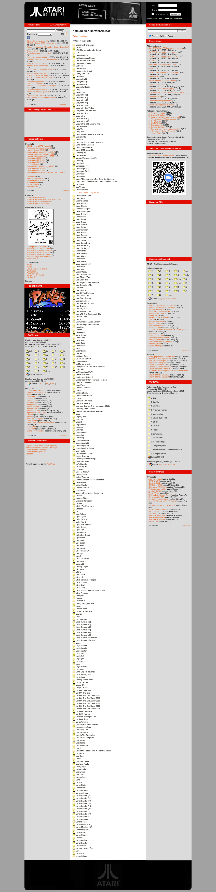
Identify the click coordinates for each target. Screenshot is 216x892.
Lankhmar (79, 174)
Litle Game (79, 574)
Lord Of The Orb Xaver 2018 (86, 698)
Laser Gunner (80, 224)
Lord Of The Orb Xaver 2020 (86, 703)
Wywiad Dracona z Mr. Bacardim (161, 307)
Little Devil (79, 585)
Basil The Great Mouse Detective (40, 423)
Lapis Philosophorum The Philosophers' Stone (95, 182)
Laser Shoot (79, 240)
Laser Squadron (81, 243)
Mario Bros (31, 402)
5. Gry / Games (154, 121)
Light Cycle (79, 517)
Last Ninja (79, 288)
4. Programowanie (157, 410)
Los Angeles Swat (82, 727)
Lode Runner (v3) (82, 627)
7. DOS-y (153, 422)
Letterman (79, 490)
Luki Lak (78, 775)
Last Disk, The (80, 280)
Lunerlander (79, 846)
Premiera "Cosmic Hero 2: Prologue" (42, 86)
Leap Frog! (79, 385)
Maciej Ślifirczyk (155, 340)
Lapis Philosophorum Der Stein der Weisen (93, 179)
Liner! (77, 556)
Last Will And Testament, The (87, 314)
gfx (186, 275)
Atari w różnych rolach (157, 515)
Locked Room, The (82, 611)
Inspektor (31, 429)
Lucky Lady (79, 769)
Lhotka (77, 496)
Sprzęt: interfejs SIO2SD (158, 377)
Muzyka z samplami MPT (37, 73)
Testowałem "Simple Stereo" (160, 495)
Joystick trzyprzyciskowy (158, 499)
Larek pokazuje (33, 164)
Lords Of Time (80, 719)
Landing (78, 161)
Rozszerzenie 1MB (156, 497)
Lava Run (78, 327)
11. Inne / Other (154, 133)
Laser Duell (79, 217)
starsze (66, 191)
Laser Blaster (80, 206)
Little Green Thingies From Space (89, 590)
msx (177, 283)
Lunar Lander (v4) (82, 803)
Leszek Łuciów (154, 328)
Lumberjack (79, 777)
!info (169, 279)
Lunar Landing (80, 819)
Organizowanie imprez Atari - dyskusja (42, 446)
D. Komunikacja (156, 442)
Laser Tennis (80, 253)
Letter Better (80, 482)
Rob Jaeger (153, 334)
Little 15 (78, 577)
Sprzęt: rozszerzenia (156, 365)
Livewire (78, 598)
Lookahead (79, 677)
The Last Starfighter (35, 419)
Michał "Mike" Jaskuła (157, 313)
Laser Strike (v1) (81, 246)
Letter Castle (80, 485)
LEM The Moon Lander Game (87, 50)
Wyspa (30, 415)
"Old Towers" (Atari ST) (36, 390)
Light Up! (78, 530)
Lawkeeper (79, 332)
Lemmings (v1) (81, 440)
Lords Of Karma (81, 714)
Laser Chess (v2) (81, 211)
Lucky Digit (79, 767)
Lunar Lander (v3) (82, 801)
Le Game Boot (80, 356)
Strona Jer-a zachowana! (37, 41)
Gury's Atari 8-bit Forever (37, 269)
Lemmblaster (80, 432)
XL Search (31, 277)
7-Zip (47, 384)
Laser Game (79, 219)
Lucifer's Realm (81, 764)
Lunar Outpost (80, 830)
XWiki (29, 267)
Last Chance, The (82, 275)
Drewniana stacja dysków (37, 90)
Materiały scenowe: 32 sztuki (39, 249)
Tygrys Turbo (153, 493)
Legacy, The (79, 417)
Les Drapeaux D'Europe (85, 459)
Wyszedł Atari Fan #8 (36, 96)
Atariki (29, 265)
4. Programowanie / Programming (162, 119)
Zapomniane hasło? (155, 18)
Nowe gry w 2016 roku (36, 168)
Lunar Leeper (80, 822)
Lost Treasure (80, 746)
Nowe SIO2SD (154, 483)
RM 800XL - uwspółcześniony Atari (162, 52)
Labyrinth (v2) (80, 98)
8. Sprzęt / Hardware (157, 127)
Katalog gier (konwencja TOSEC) (39, 379)
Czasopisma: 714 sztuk (36, 247)
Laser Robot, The (82, 238)
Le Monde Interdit (82, 364)
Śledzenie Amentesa (156, 326)
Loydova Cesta (81, 761)
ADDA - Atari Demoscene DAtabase (162, 264)
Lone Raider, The (82, 674)
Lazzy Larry (79, 351)
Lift (75, 511)
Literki (77, 572)
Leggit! (77, 422)
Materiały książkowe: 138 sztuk (40, 251)
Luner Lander (80, 843)
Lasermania (79, 261)
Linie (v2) (78, 564)
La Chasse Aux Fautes (84, 58)
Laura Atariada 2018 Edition (86, 322)
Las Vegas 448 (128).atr (89, 193)
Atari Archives (32, 273)
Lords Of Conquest (82, 711)
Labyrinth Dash (81, 105)
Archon (30, 417)
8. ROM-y (153, 426)
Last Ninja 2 (79, 290)
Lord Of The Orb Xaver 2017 (86, 696)
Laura (77, 319)
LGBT (77, 53)
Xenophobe (31, 404)
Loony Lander (80, 682)
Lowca (77, 759)
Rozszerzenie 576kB (157, 509)
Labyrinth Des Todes (83, 108)
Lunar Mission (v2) (82, 827)
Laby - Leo (79, 92)
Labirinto (78, 76)
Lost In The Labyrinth (83, 738)
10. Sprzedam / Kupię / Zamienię (162, 131)
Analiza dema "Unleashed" (38, 65)
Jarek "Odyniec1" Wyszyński (160, 342)
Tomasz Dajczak (155, 309)
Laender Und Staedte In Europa (88, 134)
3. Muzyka (153, 406)
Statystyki (30, 454)
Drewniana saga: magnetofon (39, 53)
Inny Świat (31, 427)
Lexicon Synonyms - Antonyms (88, 493)
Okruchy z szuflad (34, 84)
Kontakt (28, 281)
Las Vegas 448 (80, 189)
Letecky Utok (80, 475)
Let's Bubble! (80, 464)
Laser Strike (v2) (81, 248)
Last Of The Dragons (83, 293)
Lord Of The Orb (81, 693)
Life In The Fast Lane (83, 506)
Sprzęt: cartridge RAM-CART (160, 369)
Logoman (78, 669)
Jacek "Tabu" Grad (156, 336)
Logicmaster (80, 651)
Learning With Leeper (83, 409)
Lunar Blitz (79, 788)
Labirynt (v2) (80, 82)
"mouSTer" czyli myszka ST (159, 359)
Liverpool (78, 595)
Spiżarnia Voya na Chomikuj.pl (39, 257)
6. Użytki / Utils (154, 123)
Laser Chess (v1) (81, 209)
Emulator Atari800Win (36, 197)
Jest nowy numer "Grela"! (37, 57)
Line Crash (79, 543)
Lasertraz (78, 269)
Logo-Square (80, 667)
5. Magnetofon (155, 414)
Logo (76, 664)
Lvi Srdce (78, 853)
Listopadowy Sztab (156, 85)
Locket (77, 614)
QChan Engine (33, 184)
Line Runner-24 (81, 551)
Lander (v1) (79, 153)
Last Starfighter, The (83, 303)
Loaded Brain (80, 609)
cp (185, 271)
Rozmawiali (152, 303)
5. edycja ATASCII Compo (37, 75)
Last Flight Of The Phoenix (86, 282)
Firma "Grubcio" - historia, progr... (162, 89)
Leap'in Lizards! (81, 388)
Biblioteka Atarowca (34, 207)
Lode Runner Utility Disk (85, 638)
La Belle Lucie (80, 55)
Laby (76, 90)
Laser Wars (79, 256)
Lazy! (76, 348)
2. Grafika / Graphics (157, 115)
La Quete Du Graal (82, 71)
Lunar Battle (79, 785)
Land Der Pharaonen (83, 145)
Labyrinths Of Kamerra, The (86, 124)
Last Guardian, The (82, 285)
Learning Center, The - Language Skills (91, 406)
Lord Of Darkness (82, 690)
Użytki (161, 36)
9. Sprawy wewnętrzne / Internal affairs (164, 129)
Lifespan (78, 509)
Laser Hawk (79, 227)
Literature (78, 569)
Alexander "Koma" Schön (158, 338)
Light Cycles (80, 519)
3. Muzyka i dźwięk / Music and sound (164, 117)
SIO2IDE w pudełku (156, 517)
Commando (32, 400)
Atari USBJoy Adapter (157, 361)
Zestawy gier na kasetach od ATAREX (164, 72)
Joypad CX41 (32, 51)
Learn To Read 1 (81, 403)
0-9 (29, 351)
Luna (76, 780)
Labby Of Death (81, 74)
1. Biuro (153, 398)
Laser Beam (79, 203)
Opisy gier (29, 388)
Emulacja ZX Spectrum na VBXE (40, 166)
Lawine (77, 330)
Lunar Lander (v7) (82, 811)
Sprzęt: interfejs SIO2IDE (158, 375)
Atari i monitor (32, 186)
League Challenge (82, 382)
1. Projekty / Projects (157, 113)
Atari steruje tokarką (156, 519)
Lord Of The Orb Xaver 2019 (86, 701)
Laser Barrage (80, 201)
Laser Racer (79, 232)
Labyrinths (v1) (81, 118)
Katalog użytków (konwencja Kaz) (162, 387)
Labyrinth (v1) (80, 95)
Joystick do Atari (155, 491)
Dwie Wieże (32, 421)
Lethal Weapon (81, 477)
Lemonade (79, 451)
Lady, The (78, 132)
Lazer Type (79, 343)
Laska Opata (80, 272)
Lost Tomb (79, 743)
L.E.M (76, 47)
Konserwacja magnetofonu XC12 (40, 156)
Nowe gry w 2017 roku (36, 162)
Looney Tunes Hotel (83, 680)
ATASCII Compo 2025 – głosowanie (41, 43)
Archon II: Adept (34, 411)
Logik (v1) (78, 653)
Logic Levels (80, 648)
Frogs (29, 394)
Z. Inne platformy (157, 454)
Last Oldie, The (81, 296)
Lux (76, 851)
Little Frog (79, 588)
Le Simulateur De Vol (83, 372)
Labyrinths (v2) (81, 121)
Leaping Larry (80, 393)
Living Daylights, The (83, 603)
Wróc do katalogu (80, 36)
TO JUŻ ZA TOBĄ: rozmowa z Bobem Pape (166, 330)
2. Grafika (153, 402)
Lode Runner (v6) (82, 635)
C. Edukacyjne (155, 438)
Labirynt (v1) (80, 79)
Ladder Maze (80, 126)
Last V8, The (80, 309)
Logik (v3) (78, 659)
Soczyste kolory (154, 511)
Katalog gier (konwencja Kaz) (38, 340)
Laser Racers (80, 235)
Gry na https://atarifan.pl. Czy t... (161, 105)
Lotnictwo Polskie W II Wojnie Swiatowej (92, 751)
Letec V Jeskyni (81, 472)
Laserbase (79, 259)
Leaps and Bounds (82, 396)
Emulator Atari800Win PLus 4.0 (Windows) (44, 199)
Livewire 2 (79, 601)
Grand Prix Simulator (35, 431)
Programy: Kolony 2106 (158, 363)
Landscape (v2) (81, 169)
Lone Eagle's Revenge (84, 672)
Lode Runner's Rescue (84, 640)
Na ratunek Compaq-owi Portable (41, 69)
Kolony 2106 (32, 409)
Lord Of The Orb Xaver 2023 (86, 706)
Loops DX (78, 685)
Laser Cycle (79, 214)
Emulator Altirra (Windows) (38, 203)
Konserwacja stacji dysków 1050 (40, 154)
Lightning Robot (81, 535)
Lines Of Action (81, 559)
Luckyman (79, 772)
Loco (76, 617)
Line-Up (78, 553)
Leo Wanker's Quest (83, 453)
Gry (153, 36)
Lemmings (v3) (81, 445)
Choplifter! (31, 396)
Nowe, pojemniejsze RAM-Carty (161, 357)
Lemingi (78, 430)
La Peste (78, 66)
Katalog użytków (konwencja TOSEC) (163, 462)
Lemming (78, 435)
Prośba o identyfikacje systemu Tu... (163, 56)
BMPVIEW (31, 176)
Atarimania (31, 271)
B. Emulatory (155, 434)
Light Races (79, 527)
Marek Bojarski (154, 344)
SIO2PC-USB (154, 481)
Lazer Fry (78, 340)
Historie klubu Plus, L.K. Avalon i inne (42, 59)
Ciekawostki (153, 76)
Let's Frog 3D (80, 467)
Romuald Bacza (155, 323)
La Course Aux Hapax (84, 61)
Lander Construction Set (85, 158)
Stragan (150, 355)
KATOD (151, 319)
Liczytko (78, 503)
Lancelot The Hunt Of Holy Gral (88, 142)
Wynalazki (151, 477)
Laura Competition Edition (86, 324)
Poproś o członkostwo (174, 18)
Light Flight (79, 522)
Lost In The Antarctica (84, 735)
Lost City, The (80, 730)
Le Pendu (78, 369)
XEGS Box (152, 513)
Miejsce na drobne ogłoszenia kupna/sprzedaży (168, 371)
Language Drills (81, 171)
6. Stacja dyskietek (157, 418)
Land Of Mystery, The (83, 150)
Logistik (78, 661)
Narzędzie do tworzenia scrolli (39, 148)
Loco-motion (80, 619)
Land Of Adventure (82, 147)
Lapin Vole (79, 176)
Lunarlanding (80, 840)
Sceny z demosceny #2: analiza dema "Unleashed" (48, 47)
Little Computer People (84, 580)
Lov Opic (78, 756)
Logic (76, 643)
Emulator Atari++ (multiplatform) (40, 201)
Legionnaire (79, 425)
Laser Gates (79, 222)
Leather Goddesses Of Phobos (88, 411)
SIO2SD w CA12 (155, 485)
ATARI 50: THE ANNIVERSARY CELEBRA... (166, 93)
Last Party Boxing (82, 298)
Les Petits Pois (81, 461)
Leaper (77, 390)
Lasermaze (79, 267)
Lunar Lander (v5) (82, 806)
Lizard (77, 606)
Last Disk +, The (81, 277)
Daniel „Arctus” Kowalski (158, 317)
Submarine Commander (37, 392)
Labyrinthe (79, 116)
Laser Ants (79, 198)
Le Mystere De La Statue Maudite (89, 367)
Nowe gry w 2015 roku (36, 170)
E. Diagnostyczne (157, 446)
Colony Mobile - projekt (35, 452)
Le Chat (77, 354)
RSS (64, 34)
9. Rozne (153, 430)
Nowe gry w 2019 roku (36, 160)
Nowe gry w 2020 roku (36, 158)
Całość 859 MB (156, 457)
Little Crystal (80, 582)
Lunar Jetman (80, 793)
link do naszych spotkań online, (161, 155)
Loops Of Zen (80, 688)
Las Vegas (79, 187)
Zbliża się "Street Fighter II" (38, 92)
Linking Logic (80, 567)
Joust (29, 398)
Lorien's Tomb (80, 722)
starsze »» (64, 104)
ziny (169, 295)
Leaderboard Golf (82, 374)
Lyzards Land (80, 856)
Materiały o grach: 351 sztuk (38, 255)
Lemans (78, 427)
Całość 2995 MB (34, 374)
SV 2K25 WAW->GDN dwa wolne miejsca (165, 48)
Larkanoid (79, 184)
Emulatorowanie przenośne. (159, 101)
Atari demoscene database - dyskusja (41, 448)
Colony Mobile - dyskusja (36, 450)
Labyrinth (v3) (80, 100)
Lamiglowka (79, 137)
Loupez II (78, 753)
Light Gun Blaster (82, 524)
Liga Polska (79, 514)
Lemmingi (78, 438)
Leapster (78, 398)
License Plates (81, 498)
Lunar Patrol (80, 832)
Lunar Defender (81, 790)
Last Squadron (81, 301)
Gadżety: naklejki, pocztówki (160, 367)
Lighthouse (79, 532)
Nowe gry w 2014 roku (36, 180)
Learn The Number (82, 401)
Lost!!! (77, 748)
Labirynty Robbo (81, 87)
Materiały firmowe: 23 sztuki (38, 253)
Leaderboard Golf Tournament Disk (90, 380)
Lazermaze (79, 346)
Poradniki (29, 144)
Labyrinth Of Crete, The (84, 111)
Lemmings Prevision (83, 448)
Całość (32, 384)
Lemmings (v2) (81, 443)
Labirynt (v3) (80, 84)
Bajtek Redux (32, 259)
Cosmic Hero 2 (154, 97)
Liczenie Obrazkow (82, 501)
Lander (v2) (79, 155)
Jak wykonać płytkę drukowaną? (161, 505)
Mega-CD (152, 60)
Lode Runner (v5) (82, 632)
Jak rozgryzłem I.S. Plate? (38, 63)
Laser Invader (80, 230)
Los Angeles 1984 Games (85, 724)
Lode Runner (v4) (82, 630)
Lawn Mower (80, 335)
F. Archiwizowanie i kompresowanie (165, 450)
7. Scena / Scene (155, 125)
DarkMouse (153, 521)
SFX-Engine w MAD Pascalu (39, 146)
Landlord (78, 163)
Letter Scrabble (81, 488)
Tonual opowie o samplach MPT (40, 77)
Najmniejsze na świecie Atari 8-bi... (162, 64)
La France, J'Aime (82, 63)
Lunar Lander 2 (81, 817)
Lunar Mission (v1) (82, 824)
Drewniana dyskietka (35, 81)
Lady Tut (78, 129)
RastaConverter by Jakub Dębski (162, 80)
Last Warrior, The (82, 311)
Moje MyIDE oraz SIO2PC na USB (162, 501)
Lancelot (78, 140)
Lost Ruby (79, 740)
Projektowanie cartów (157, 489)
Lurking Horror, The (83, 848)
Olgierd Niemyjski (155, 346)
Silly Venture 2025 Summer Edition (41, 98)
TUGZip (53, 384)
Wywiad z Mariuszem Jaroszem (161, 305)
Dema (170, 36)
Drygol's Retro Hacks (35, 275)
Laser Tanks (79, 251)
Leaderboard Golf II (83, 377)
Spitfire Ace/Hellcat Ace (36, 413)
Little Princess (80, 593)
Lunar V (78, 838)
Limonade (78, 540)
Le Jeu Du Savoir (82, 359)
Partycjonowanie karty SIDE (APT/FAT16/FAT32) (47, 172)
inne (46, 371)
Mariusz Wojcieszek (156, 321)
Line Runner (79, 548)
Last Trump (79, 306)
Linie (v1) (78, 561)
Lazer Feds (79, 338)
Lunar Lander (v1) (82, 795)
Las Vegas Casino (82, 196)
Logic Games (80, 645)
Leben (77, 414)
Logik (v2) (78, 656)
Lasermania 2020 (82, 264)
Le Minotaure (80, 361)
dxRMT (151, 68)
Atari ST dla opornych (36, 178)
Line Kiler (78, 546)
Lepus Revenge (81, 456)
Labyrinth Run (80, 113)
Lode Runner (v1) (82, 622)
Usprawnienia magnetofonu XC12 (41, 152)
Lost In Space (80, 732)
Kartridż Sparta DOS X (36, 150)
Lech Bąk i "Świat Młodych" (159, 311)
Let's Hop (78, 469)
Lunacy (77, 782)
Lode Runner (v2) (82, 625)
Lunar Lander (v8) (82, 814)
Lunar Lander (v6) (82, 809)
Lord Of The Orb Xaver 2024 (86, 709)
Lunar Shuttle (80, 835)
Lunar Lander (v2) (82, 798)
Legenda (78, 419)
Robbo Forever (33, 407)
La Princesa (79, 68)
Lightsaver (79, 538)
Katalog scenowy (154, 268)
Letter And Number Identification (88, 480)
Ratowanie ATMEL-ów (157, 487)
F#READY (152, 315)
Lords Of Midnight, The (84, 717)
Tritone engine (33, 182)
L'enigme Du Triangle (83, 45)
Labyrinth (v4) (80, 103)
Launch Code (80, 317)
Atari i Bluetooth (155, 479)
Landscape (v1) (81, 166)
